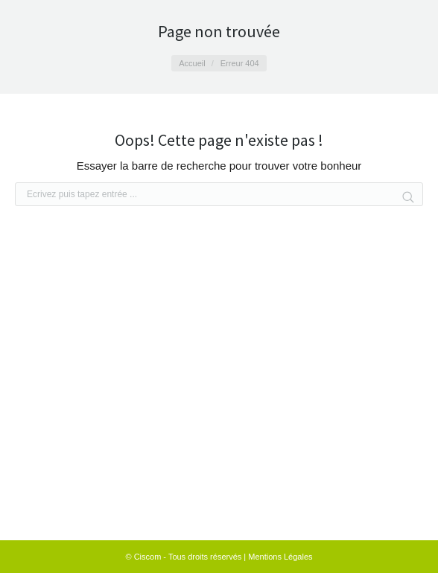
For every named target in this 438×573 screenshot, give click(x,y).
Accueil (192, 63)
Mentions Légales (280, 556)
